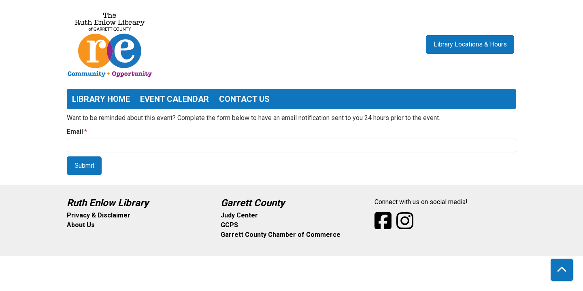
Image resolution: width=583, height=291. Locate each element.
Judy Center (239, 215)
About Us (81, 225)
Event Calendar (174, 99)
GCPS (229, 225)
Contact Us (244, 99)
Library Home (101, 99)
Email (75, 131)
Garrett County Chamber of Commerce (280, 234)
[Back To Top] (562, 270)
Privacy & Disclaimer (98, 215)
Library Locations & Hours (470, 44)
